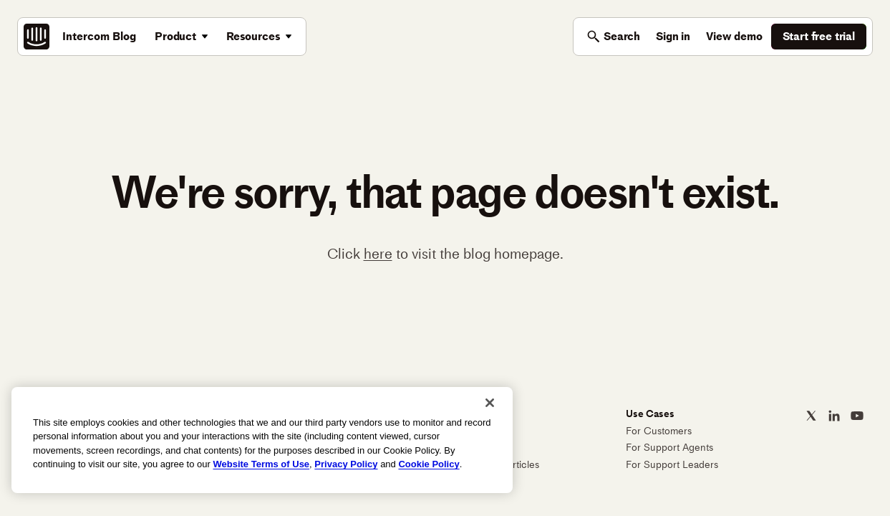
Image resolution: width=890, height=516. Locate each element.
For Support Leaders (672, 465)
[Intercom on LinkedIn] (834, 415)
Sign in (673, 36)
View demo (734, 36)
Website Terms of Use (261, 464)
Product (175, 36)
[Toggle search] (613, 36)
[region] (262, 440)
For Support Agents (669, 447)
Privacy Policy (345, 464)
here (378, 253)
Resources (253, 36)
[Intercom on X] (811, 415)
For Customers (659, 431)
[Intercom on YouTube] (857, 415)
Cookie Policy (428, 464)
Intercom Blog (99, 36)
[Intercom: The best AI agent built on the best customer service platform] (36, 36)
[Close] (490, 403)
